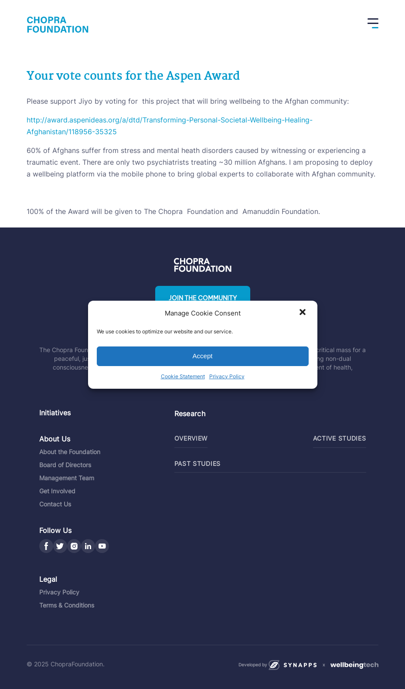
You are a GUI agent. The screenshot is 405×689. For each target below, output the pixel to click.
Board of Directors (65, 464)
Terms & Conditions (66, 605)
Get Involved (57, 491)
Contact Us (55, 504)
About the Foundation (69, 451)
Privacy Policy (227, 376)
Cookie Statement (183, 376)
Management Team (66, 478)
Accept (203, 356)
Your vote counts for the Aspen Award (133, 77)
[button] (303, 313)
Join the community (203, 298)
